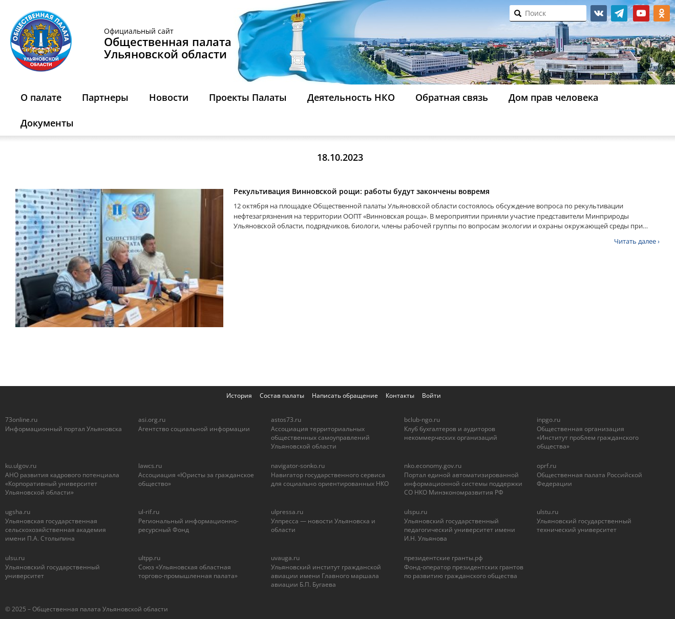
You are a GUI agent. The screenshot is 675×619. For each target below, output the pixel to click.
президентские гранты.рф (443, 557)
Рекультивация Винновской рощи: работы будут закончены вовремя (362, 191)
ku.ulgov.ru (20, 465)
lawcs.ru (150, 465)
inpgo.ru (548, 419)
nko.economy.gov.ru (432, 465)
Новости (168, 97)
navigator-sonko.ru (298, 465)
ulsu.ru (15, 557)
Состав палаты (282, 395)
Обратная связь (451, 97)
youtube (641, 13)
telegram (619, 13)
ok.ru (661, 13)
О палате (40, 97)
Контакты (400, 395)
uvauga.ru (285, 557)
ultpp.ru (149, 557)
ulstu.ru (547, 511)
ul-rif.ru (148, 511)
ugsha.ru (17, 511)
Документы (47, 123)
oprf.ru (546, 465)
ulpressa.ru (287, 511)
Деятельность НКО (351, 97)
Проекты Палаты (248, 97)
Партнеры (105, 97)
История (239, 395)
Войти (431, 395)
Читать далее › (637, 241)
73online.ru (21, 419)
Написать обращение (345, 395)
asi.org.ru (151, 419)
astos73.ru (286, 419)
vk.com (598, 13)
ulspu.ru (415, 511)
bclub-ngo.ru (422, 419)
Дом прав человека (553, 97)
